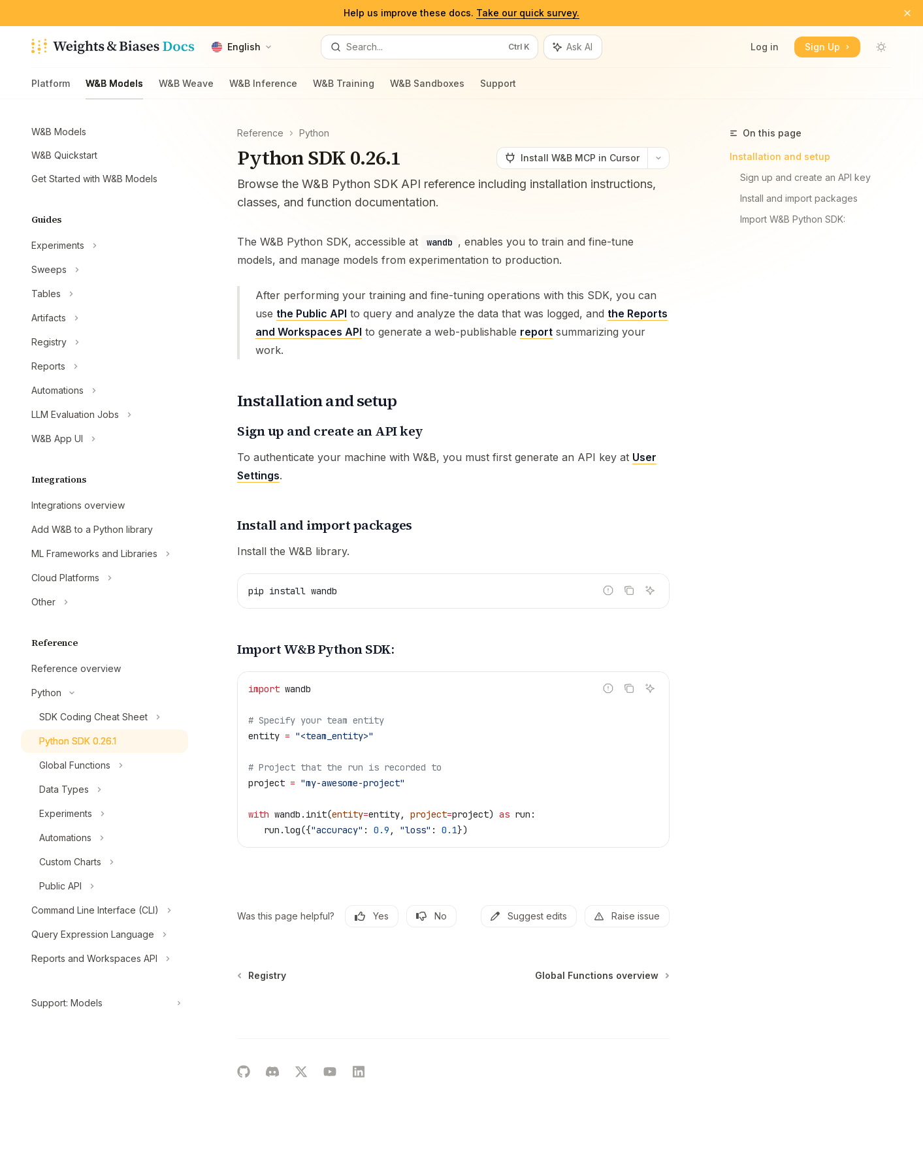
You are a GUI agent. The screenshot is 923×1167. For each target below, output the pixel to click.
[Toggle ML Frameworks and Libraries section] (104, 554)
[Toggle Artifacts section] (104, 318)
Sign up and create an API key (805, 177)
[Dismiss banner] (907, 13)
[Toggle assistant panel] (573, 47)
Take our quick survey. (527, 12)
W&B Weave (186, 88)
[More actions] (658, 158)
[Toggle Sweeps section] (104, 269)
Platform (50, 88)
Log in (765, 46)
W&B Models (114, 88)
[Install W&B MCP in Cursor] (571, 158)
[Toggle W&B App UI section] (104, 439)
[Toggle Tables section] (104, 294)
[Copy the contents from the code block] (629, 590)
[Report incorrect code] (608, 590)
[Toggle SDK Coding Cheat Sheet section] (104, 717)
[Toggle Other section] (104, 602)
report (536, 331)
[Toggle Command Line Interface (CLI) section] (104, 910)
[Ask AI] (649, 590)
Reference (260, 132)
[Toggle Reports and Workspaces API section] (104, 958)
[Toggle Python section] (104, 693)
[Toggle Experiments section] (104, 245)
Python (314, 132)
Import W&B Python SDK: (792, 219)
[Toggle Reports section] (104, 366)
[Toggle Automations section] (104, 390)
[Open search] (429, 47)
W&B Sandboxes (427, 88)
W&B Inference (263, 88)
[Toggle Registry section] (104, 342)
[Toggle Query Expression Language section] (104, 934)
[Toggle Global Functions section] (104, 765)
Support (498, 88)
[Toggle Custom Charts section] (104, 862)
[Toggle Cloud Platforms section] (104, 578)
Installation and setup (780, 156)
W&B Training (343, 88)
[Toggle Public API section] (104, 886)
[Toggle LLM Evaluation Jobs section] (104, 414)
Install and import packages (799, 198)
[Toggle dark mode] (881, 47)
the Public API (311, 313)
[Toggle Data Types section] (104, 789)
